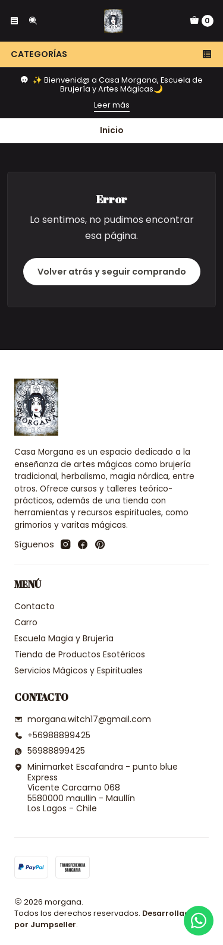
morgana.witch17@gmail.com (82, 719)
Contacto (34, 606)
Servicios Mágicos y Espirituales (78, 670)
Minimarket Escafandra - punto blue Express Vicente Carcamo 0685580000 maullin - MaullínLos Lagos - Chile (96, 787)
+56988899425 (52, 735)
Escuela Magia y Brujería (64, 638)
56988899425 (49, 751)
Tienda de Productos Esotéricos (79, 654)
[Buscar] (32, 20)
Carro (25, 622)
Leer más (112, 105)
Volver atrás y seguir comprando (111, 272)
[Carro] (201, 20)
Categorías (111, 54)
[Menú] (14, 20)
